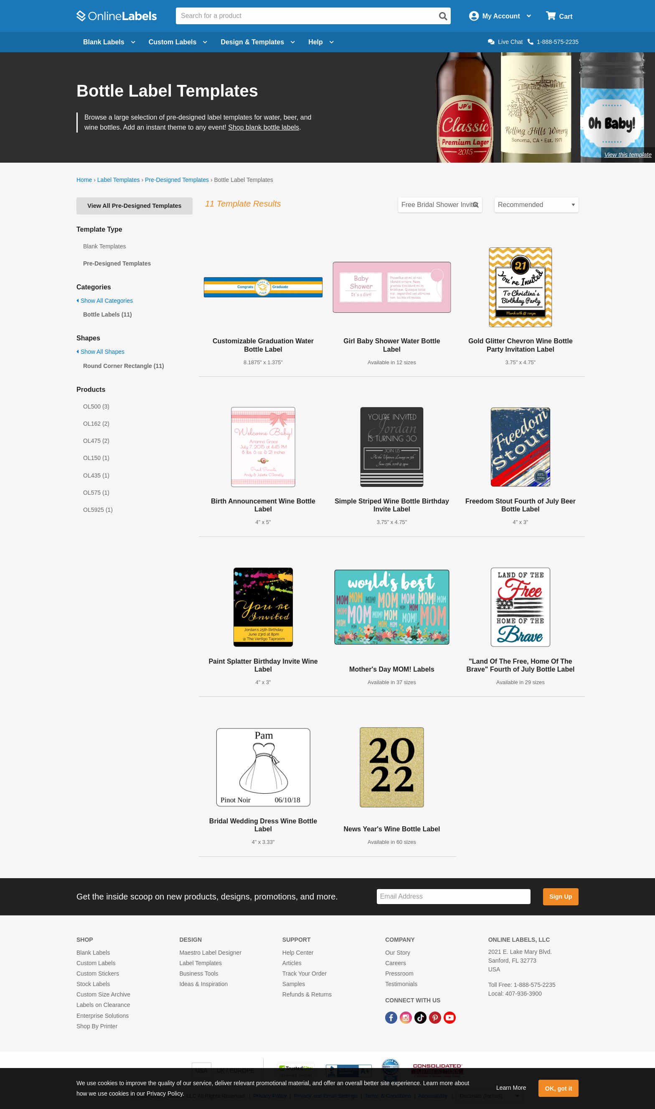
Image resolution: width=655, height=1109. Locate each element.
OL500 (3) (96, 406)
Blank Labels (93, 952)
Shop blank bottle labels (263, 127)
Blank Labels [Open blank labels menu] (109, 42)
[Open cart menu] (559, 16)
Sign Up (560, 896)
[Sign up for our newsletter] (454, 897)
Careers (395, 963)
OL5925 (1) (98, 509)
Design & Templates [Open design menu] (258, 42)
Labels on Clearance (103, 1005)
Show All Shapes (100, 351)
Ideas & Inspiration (203, 984)
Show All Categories (104, 300)
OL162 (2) (96, 423)
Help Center (298, 952)
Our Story (397, 952)
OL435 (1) (96, 475)
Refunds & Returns (307, 994)
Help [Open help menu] (321, 42)
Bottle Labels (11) (107, 314)
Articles (292, 963)
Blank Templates (104, 246)
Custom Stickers (97, 973)
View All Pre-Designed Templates (134, 205)
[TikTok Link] (421, 1017)
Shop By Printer (96, 1026)
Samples (293, 984)
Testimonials (401, 984)
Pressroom (399, 973)
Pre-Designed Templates (177, 179)
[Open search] (443, 16)
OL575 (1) (96, 492)
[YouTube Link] (450, 1017)
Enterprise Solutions (102, 1015)
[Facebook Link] (392, 1017)
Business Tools (198, 973)
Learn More (511, 1087)
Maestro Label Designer (210, 952)
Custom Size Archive (103, 994)
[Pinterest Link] (436, 1017)
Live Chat (505, 42)
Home (84, 179)
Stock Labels (93, 984)
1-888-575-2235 (553, 41)
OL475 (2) (96, 440)
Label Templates (118, 179)
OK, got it (558, 1088)
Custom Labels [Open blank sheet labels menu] (178, 42)
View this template (628, 154)
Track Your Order (304, 973)
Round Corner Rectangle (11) (123, 366)
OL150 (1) (96, 458)
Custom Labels (95, 963)
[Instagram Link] (407, 1017)
